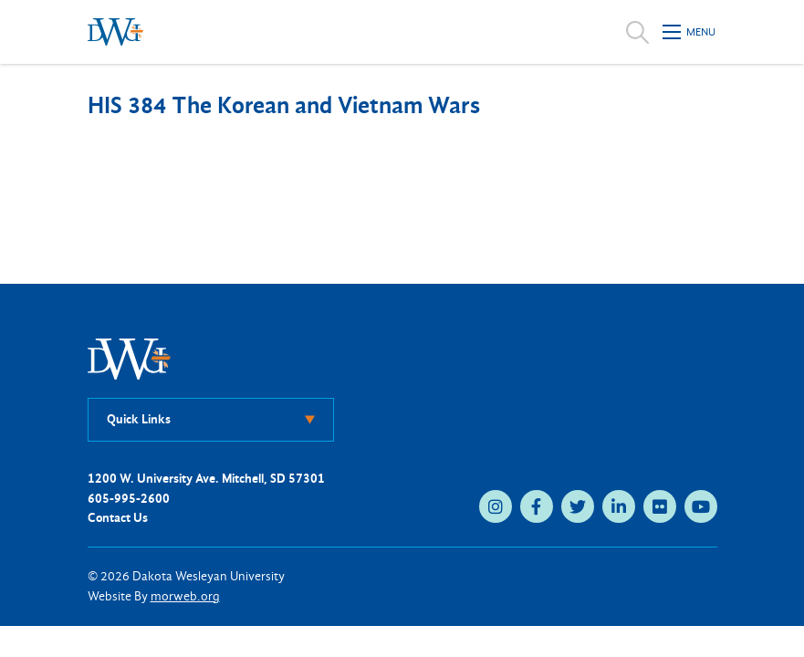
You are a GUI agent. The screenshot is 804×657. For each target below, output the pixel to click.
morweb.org (185, 596)
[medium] (495, 506)
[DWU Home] (130, 358)
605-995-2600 (129, 498)
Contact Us (118, 518)
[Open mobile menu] (690, 32)
